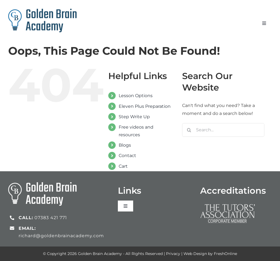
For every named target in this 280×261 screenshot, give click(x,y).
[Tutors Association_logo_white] (227, 202)
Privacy (173, 253)
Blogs (125, 145)
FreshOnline (225, 253)
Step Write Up (134, 116)
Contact (127, 155)
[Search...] (223, 130)
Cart (123, 166)
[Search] (189, 130)
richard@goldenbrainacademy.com (61, 235)
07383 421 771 (50, 217)
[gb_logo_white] (42, 184)
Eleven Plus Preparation (145, 106)
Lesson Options (136, 95)
